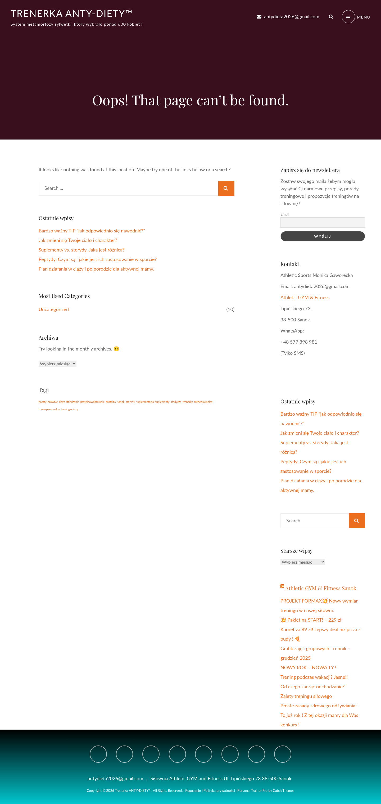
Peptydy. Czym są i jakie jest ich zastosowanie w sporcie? (98, 259)
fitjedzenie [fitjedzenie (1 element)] (72, 401)
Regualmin (193, 790)
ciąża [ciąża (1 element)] (62, 401)
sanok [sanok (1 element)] (120, 401)
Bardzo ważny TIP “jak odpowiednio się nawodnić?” (92, 230)
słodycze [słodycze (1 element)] (176, 401)
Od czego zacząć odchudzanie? (312, 686)
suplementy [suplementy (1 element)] (162, 401)
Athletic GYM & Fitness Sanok (320, 588)
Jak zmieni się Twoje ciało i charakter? (78, 240)
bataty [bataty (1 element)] (43, 401)
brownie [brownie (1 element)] (53, 401)
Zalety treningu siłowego (306, 696)
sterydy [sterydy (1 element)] (130, 401)
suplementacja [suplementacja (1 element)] (145, 401)
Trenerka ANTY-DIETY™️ (72, 13)
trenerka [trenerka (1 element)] (188, 401)
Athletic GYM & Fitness (305, 297)
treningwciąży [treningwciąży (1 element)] (69, 409)
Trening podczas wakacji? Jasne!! (314, 677)
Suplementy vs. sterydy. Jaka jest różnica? (82, 250)
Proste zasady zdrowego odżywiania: (318, 705)
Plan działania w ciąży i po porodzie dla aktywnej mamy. (96, 269)
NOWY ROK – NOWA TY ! (308, 667)
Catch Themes (283, 790)
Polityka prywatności (219, 790)
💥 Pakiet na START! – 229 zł (311, 620)
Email (284, 214)
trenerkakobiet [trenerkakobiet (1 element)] (203, 401)
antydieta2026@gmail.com (287, 16)
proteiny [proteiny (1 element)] (111, 401)
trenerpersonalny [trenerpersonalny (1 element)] (49, 409)
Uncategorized (54, 309)
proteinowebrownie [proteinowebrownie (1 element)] (92, 401)
